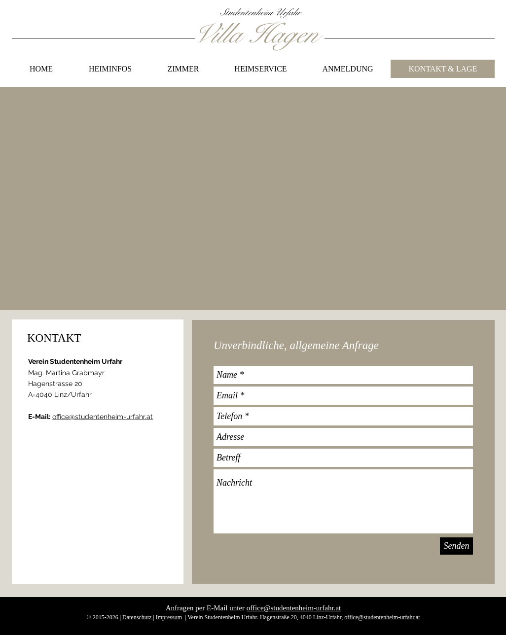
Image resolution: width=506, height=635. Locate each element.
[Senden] (456, 546)
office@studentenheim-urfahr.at (102, 417)
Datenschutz (137, 617)
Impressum (169, 617)
